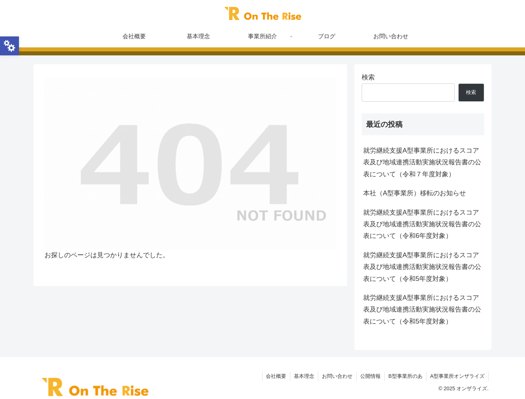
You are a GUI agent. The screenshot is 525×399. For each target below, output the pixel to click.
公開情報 (370, 376)
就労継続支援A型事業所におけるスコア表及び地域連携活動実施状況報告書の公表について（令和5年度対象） (422, 266)
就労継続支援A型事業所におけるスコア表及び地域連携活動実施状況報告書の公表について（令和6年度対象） (422, 224)
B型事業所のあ (405, 376)
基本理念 (304, 376)
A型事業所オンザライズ (457, 376)
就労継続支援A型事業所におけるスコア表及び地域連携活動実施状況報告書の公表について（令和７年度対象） (422, 162)
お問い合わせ (337, 376)
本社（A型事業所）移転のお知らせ (414, 193)
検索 (368, 77)
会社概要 (276, 376)
